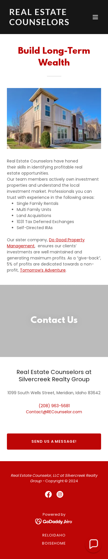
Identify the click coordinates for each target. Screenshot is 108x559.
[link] (40, 24)
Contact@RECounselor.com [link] (54, 412)
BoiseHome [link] (54, 543)
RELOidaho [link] (53, 535)
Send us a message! (54, 441)
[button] (95, 17)
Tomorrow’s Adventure (43, 270)
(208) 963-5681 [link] (54, 406)
